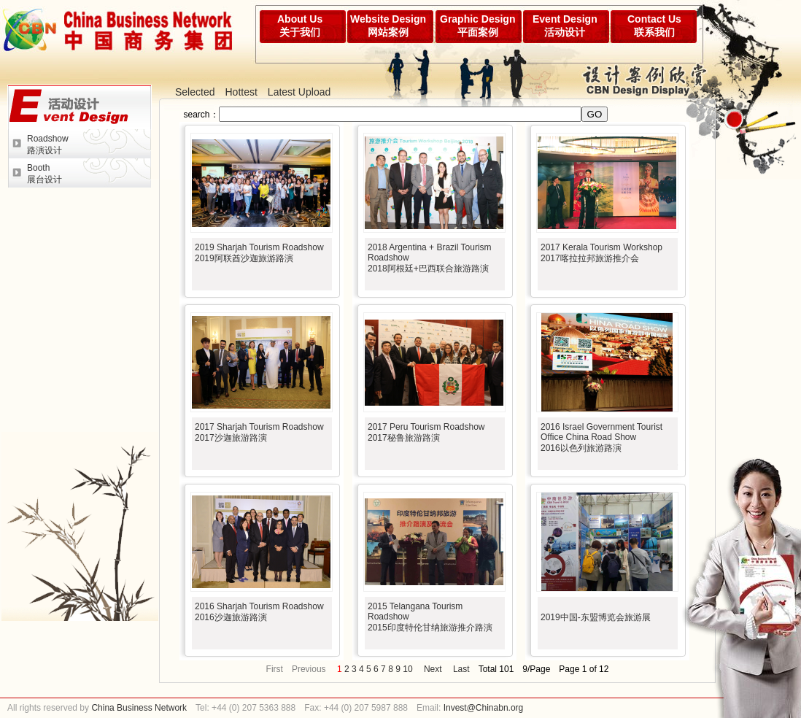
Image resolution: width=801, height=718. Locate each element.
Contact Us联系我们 (654, 25)
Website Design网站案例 (388, 25)
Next (433, 669)
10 (407, 669)
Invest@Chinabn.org (484, 708)
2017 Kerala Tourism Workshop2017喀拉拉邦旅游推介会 (601, 252)
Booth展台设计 (44, 174)
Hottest (241, 92)
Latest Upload (299, 92)
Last (461, 669)
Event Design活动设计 (565, 25)
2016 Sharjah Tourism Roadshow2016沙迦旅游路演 (259, 611)
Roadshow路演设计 (48, 144)
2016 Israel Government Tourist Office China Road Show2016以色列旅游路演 (601, 437)
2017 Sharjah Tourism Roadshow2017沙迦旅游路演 (259, 432)
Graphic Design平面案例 (477, 25)
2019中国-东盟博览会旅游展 (596, 617)
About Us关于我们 (299, 25)
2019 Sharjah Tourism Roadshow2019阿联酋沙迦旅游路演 (259, 252)
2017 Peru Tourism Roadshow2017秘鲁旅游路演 (426, 432)
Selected (194, 92)
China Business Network (138, 708)
